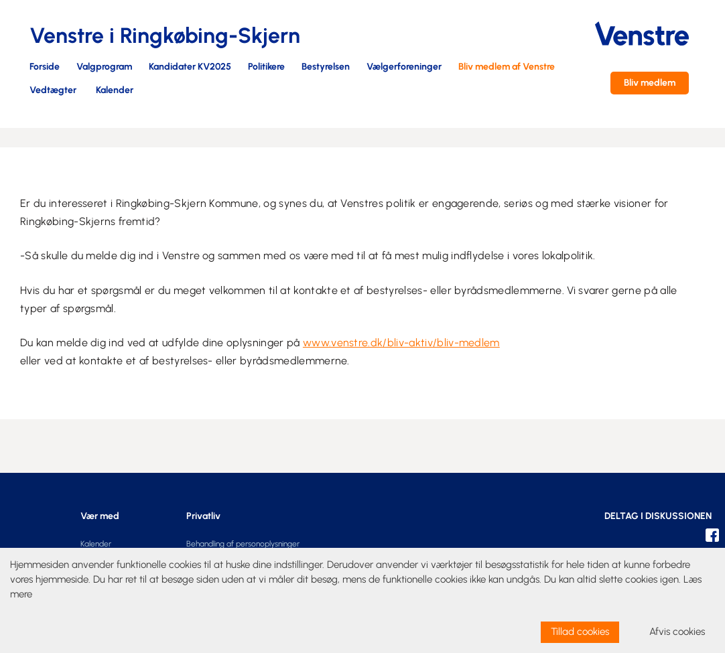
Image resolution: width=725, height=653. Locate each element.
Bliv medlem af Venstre (506, 67)
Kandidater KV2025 (190, 67)
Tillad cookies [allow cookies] (580, 632)
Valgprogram (104, 67)
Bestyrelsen (326, 67)
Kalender (114, 91)
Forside (44, 67)
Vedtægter (52, 91)
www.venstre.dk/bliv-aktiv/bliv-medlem (401, 342)
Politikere (266, 67)
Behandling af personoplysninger (243, 544)
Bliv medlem (649, 82)
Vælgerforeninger (404, 67)
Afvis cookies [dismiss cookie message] (677, 632)
